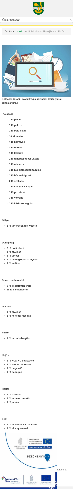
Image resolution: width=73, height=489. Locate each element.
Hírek (20, 31)
